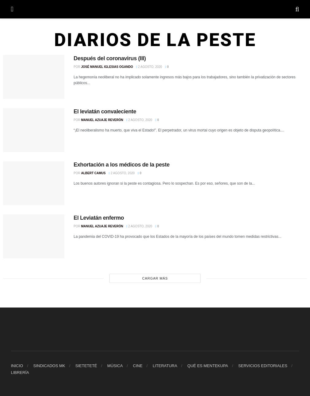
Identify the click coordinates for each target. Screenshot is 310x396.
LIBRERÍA (20, 372)
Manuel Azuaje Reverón (102, 120)
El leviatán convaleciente (105, 111)
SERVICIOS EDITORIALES (262, 365)
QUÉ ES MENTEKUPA (207, 365)
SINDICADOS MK (49, 365)
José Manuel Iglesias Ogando (107, 67)
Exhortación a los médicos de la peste (122, 165)
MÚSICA (115, 365)
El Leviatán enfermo (99, 218)
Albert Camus (93, 173)
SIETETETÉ (86, 365)
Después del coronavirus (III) (110, 58)
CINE (138, 365)
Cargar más (155, 278)
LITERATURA (165, 365)
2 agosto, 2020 (149, 67)
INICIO (17, 365)
